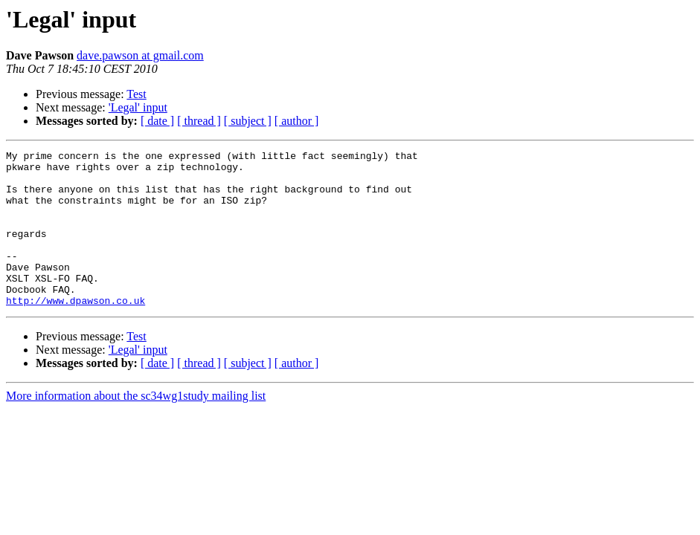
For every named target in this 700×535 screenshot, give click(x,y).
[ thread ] (199, 120)
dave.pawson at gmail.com (140, 55)
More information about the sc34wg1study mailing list (136, 427)
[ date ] (157, 120)
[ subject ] (248, 120)
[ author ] (296, 120)
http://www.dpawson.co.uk (75, 331)
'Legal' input (138, 107)
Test (136, 94)
